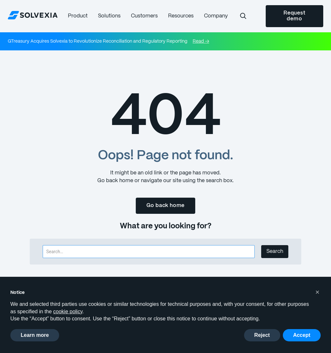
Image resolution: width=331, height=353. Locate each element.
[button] (78, 16)
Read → (201, 41)
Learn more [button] (35, 335)
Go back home (165, 205)
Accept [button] (301, 335)
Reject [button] (262, 335)
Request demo (294, 16)
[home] (33, 15)
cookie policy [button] (67, 311)
